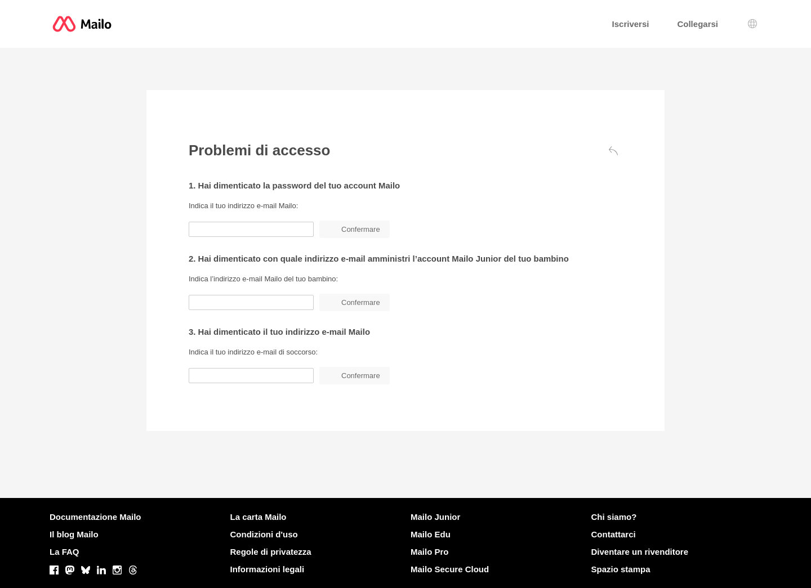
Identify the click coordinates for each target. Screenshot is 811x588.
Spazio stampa (620, 569)
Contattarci (613, 534)
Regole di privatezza (270, 551)
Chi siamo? (614, 517)
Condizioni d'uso (264, 534)
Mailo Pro (430, 551)
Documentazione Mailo (95, 517)
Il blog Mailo (74, 534)
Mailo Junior (435, 517)
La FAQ (64, 551)
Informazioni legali (267, 569)
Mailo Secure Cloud (450, 569)
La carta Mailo (258, 517)
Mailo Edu (431, 534)
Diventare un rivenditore (640, 551)
